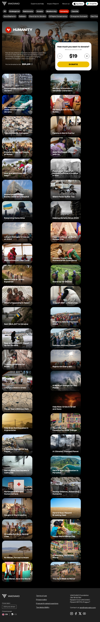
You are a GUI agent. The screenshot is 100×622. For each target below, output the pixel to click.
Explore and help (37, 4)
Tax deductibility (42, 607)
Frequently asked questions (47, 603)
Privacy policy (41, 600)
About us (66, 4)
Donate (73, 64)
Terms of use (41, 596)
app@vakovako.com (88, 608)
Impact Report (53, 4)
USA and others (9, 607)
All (5, 11)
